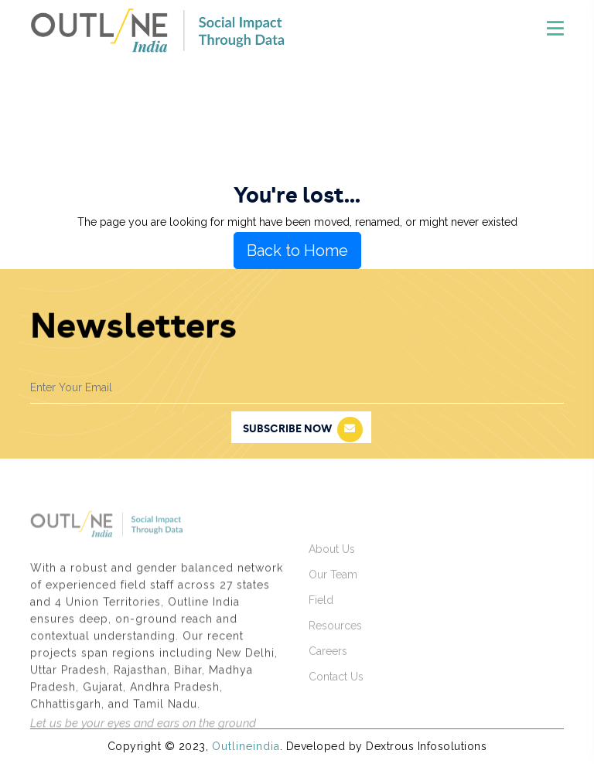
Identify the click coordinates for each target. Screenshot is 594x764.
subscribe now (303, 429)
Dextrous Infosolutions (426, 746)
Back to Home (297, 250)
